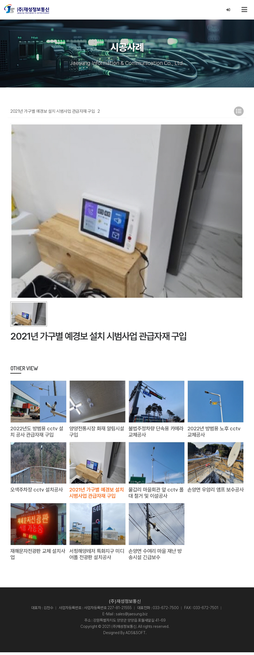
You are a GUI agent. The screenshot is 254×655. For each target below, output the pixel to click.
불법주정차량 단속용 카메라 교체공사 (155, 432)
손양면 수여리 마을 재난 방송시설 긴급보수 (156, 556)
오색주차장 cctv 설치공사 (37, 491)
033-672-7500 (166, 610)
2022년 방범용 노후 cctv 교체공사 (214, 432)
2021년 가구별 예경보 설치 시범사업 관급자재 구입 (96, 494)
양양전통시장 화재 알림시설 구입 (96, 432)
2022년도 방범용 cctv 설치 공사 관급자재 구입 (37, 432)
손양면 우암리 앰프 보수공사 (214, 494)
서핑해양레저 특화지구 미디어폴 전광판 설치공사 (96, 556)
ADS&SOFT (136, 635)
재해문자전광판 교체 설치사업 (37, 556)
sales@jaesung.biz (132, 617)
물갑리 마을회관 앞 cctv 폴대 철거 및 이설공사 (154, 494)
